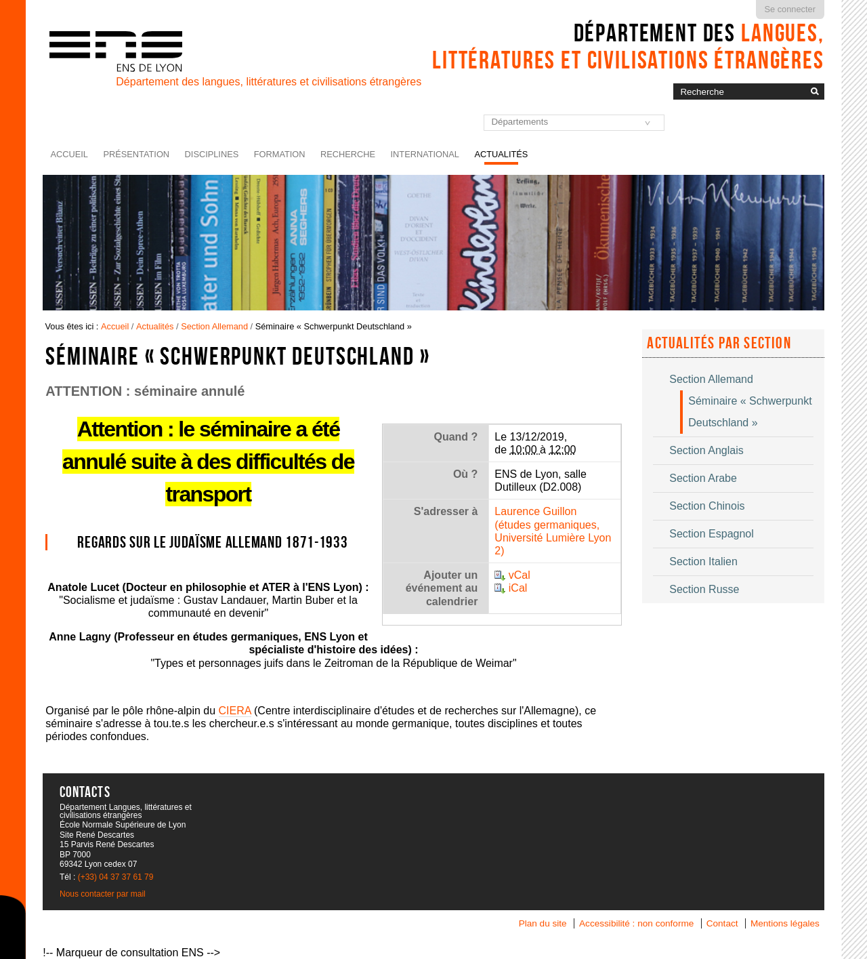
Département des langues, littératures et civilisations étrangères (268, 81)
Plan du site (543, 923)
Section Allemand (214, 326)
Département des (628, 46)
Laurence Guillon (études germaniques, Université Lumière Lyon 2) (552, 531)
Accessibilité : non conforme (636, 923)
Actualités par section (718, 343)
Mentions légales (785, 923)
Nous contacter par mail (103, 894)
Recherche (347, 154)
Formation (279, 154)
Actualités (501, 154)
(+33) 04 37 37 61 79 (116, 877)
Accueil (69, 154)
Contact (722, 923)
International (425, 154)
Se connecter (790, 9)
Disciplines (212, 154)
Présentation (136, 154)
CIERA (235, 710)
